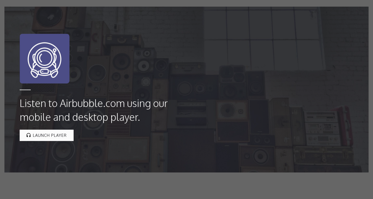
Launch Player (47, 135)
